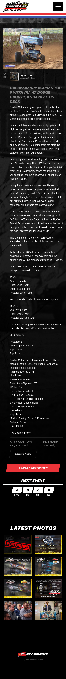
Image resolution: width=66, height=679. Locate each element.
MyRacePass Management (33, 660)
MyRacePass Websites (33, 654)
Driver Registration (33, 468)
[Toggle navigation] (58, 6)
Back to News (23, 454)
